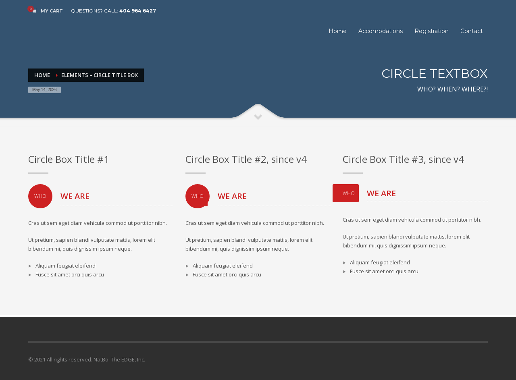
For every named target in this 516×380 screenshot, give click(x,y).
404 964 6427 (137, 11)
